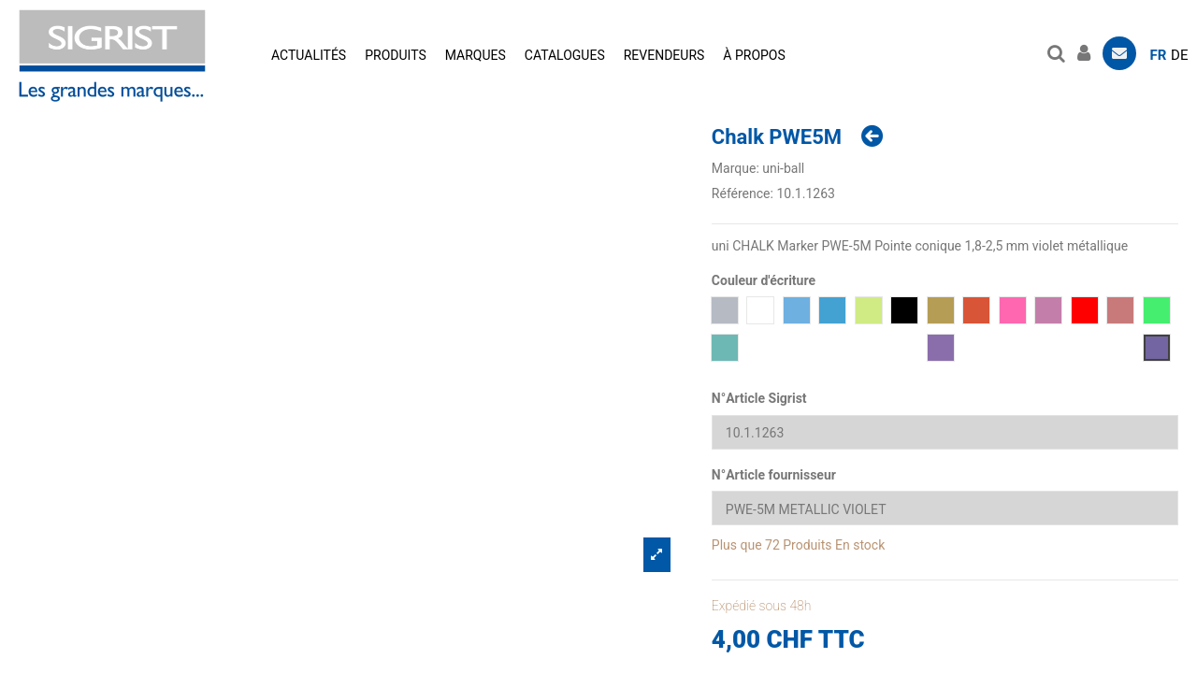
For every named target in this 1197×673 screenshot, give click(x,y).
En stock (860, 544)
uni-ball (783, 168)
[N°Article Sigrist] (945, 432)
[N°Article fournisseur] (945, 508)
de (1179, 55)
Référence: (742, 193)
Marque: (735, 168)
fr (1158, 55)
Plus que (737, 544)
